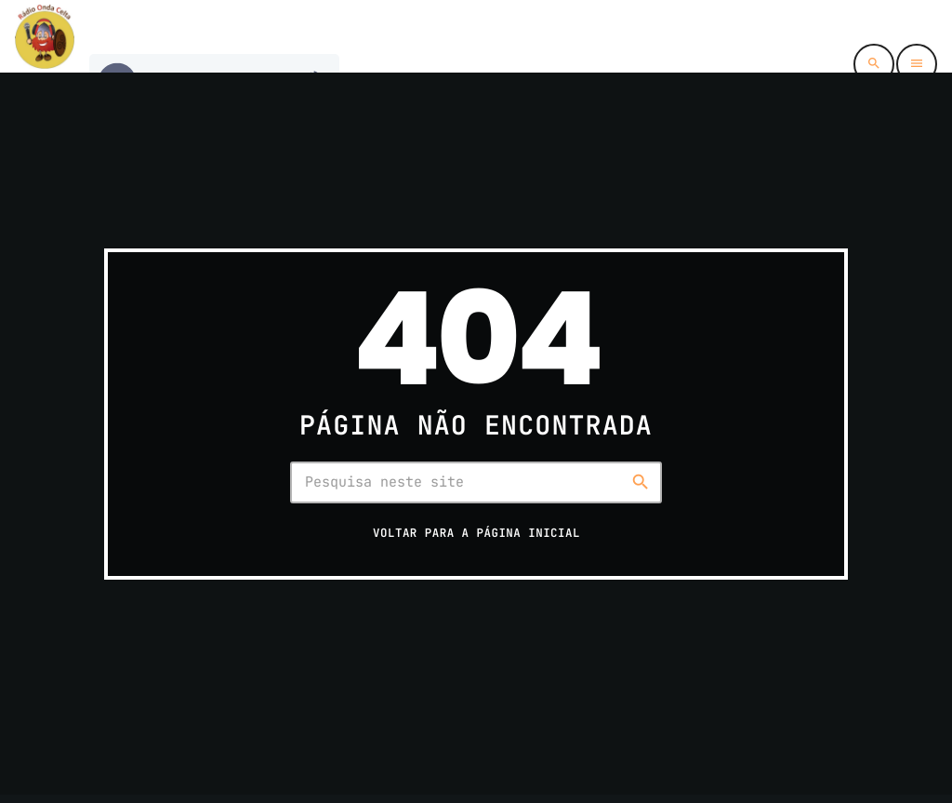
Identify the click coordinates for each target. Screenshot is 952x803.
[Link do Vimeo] (44, 36)
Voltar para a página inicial (476, 533)
